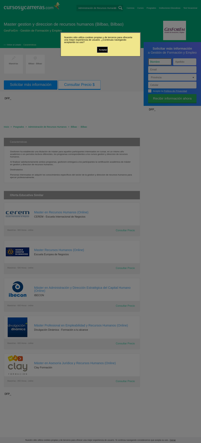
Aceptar (103, 49)
